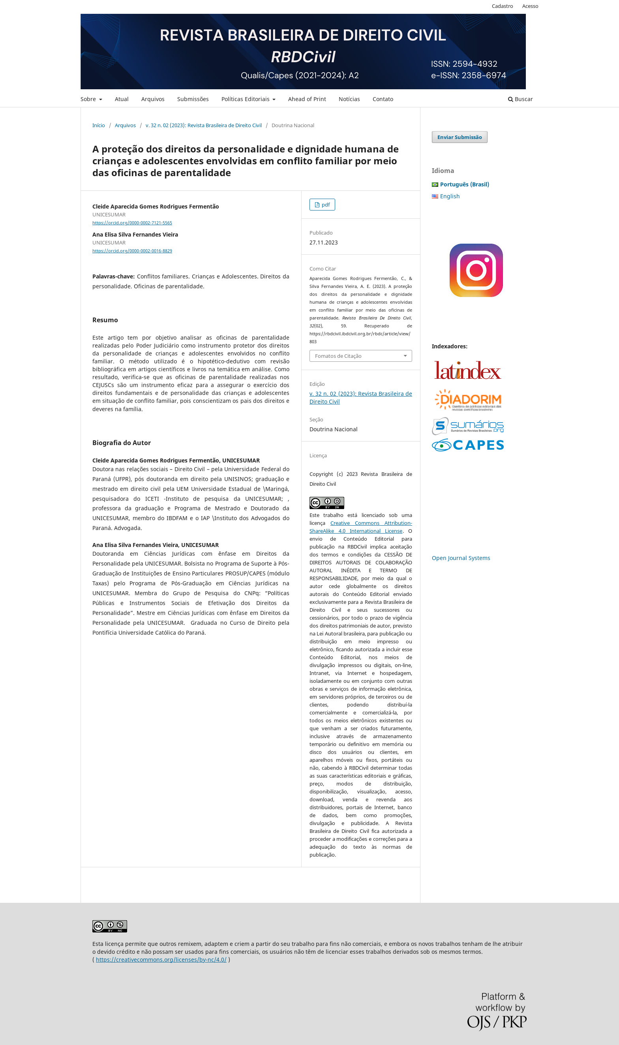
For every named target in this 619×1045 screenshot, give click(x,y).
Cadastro (502, 5)
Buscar (520, 99)
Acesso (530, 5)
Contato (383, 99)
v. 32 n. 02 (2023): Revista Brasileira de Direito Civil (204, 125)
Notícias (349, 99)
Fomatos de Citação (338, 355)
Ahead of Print (307, 99)
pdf (325, 204)
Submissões (193, 99)
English (450, 196)
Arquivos (153, 99)
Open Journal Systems (461, 558)
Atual (122, 99)
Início (98, 125)
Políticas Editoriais (246, 99)
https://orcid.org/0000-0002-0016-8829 (132, 251)
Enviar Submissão (459, 137)
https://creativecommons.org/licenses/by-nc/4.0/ (161, 959)
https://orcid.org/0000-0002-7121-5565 (132, 223)
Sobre (89, 99)
